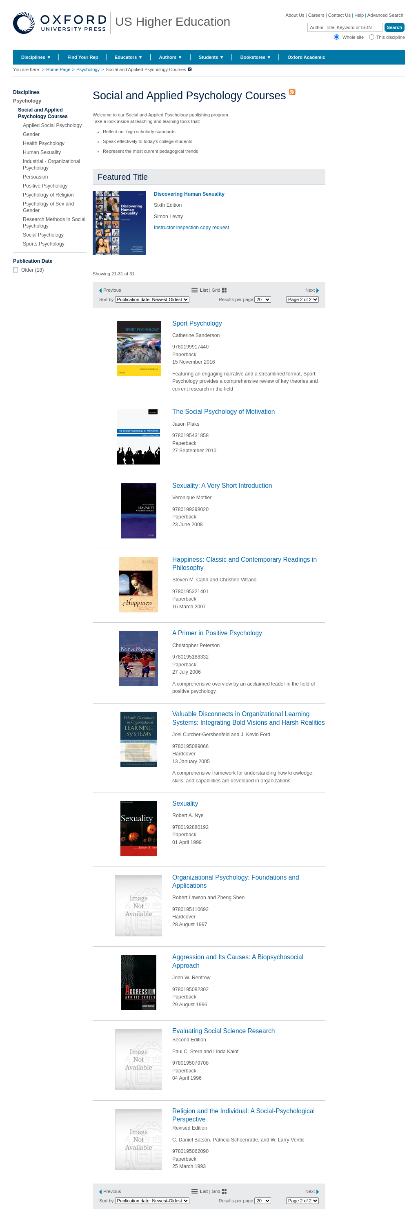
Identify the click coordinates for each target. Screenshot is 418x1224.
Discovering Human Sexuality (189, 194)
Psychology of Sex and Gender (48, 207)
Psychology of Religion (48, 195)
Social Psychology (43, 235)
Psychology (88, 69)
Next (310, 290)
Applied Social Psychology (52, 125)
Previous (112, 290)
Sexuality (185, 803)
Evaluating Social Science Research (223, 1030)
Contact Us (339, 15)
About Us (295, 15)
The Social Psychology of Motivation (223, 411)
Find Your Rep (82, 57)
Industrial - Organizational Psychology (51, 165)
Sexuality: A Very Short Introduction (222, 485)
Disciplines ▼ (36, 57)
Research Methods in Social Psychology (54, 223)
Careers (316, 15)
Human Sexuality (42, 152)
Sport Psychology (197, 323)
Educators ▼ (129, 57)
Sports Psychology (43, 244)
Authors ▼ (170, 57)
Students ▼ (211, 57)
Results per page (236, 299)
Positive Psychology (45, 186)
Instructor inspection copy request (191, 227)
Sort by (106, 299)
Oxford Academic (306, 57)
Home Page (58, 69)
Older (27, 270)
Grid (215, 290)
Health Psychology (43, 143)
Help (359, 15)
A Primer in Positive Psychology (217, 633)
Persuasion (35, 177)
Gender (31, 134)
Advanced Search (385, 15)
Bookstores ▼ (255, 57)
